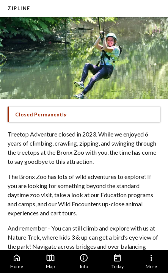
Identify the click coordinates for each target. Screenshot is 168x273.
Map (50, 261)
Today (117, 261)
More (151, 261)
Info (83, 261)
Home (16, 261)
